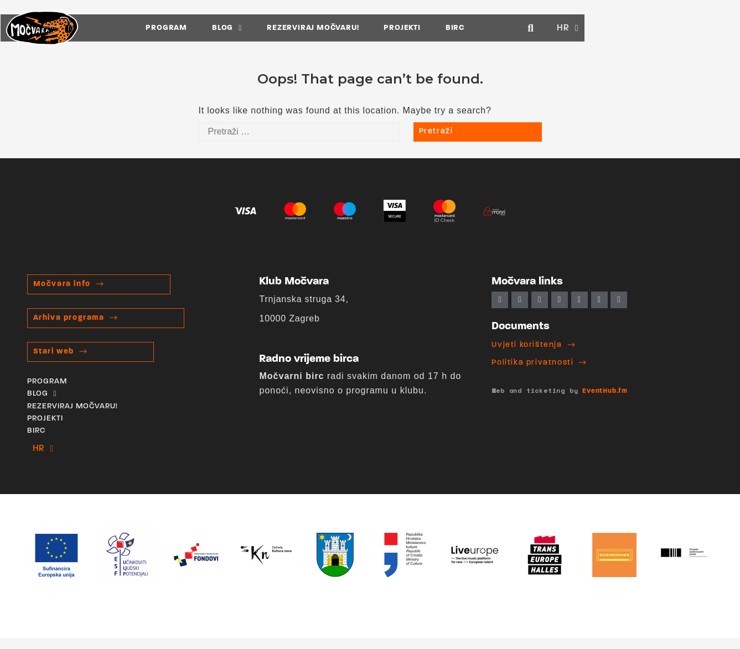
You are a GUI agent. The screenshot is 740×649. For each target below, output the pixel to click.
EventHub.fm (605, 391)
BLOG (304, 27)
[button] (665, 27)
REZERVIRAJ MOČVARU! (390, 27)
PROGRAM (244, 27)
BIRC (532, 27)
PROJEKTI (480, 27)
